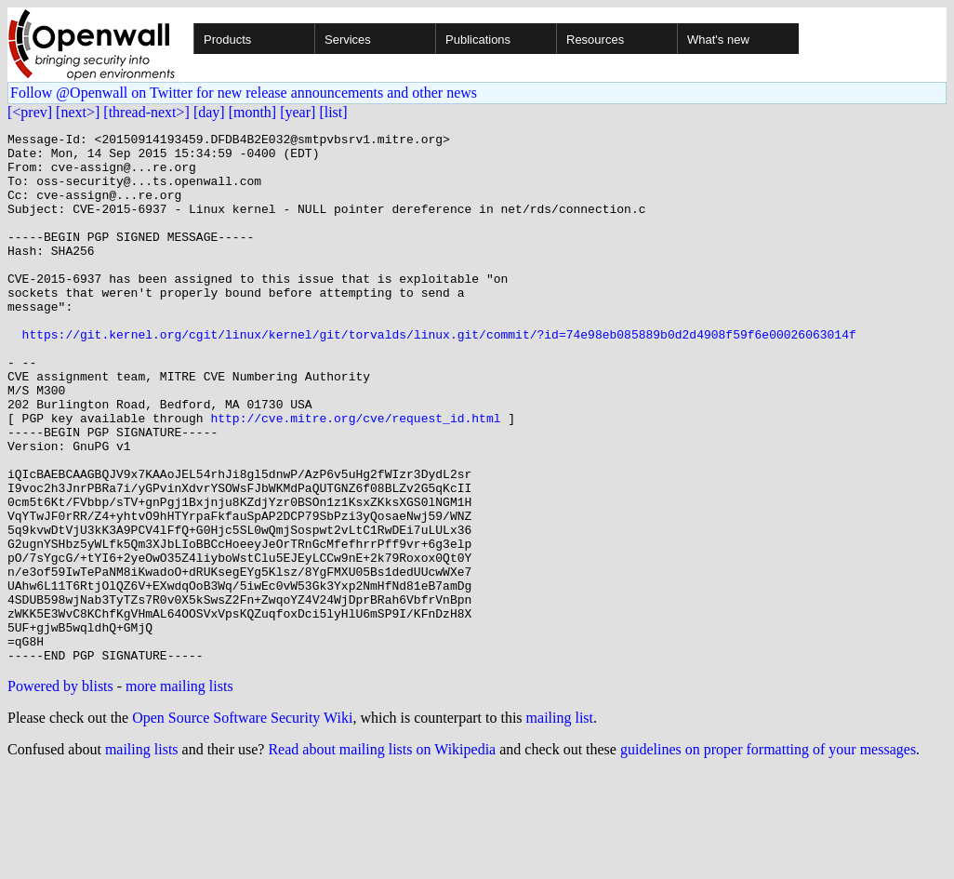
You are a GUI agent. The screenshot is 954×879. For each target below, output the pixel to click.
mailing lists (142, 855)
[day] (209, 112)
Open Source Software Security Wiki (242, 824)
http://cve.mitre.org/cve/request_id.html (355, 476)
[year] (297, 112)
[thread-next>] (146, 112)
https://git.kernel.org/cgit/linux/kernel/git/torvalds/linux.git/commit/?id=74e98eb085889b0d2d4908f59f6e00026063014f (439, 375)
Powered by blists (60, 792)
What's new (718, 40)
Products (227, 40)
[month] (253, 112)
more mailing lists (179, 792)
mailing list (559, 824)
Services (348, 40)
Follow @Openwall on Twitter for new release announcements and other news (243, 92)
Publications (477, 40)
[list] (333, 112)
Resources (595, 40)
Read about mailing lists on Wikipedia (382, 855)
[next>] (77, 112)
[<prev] (29, 112)
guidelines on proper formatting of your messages (768, 855)
